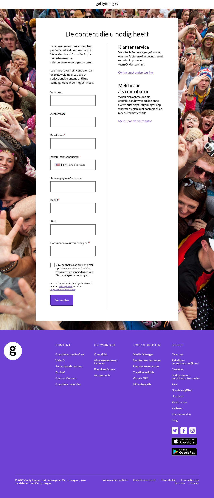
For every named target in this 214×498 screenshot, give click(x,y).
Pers (174, 384)
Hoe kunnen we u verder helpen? (69, 242)
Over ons (177, 354)
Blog (175, 420)
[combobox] (61, 165)
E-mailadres (57, 135)
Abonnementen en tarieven (105, 361)
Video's (60, 360)
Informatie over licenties (187, 481)
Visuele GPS (140, 378)
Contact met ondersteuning (135, 72)
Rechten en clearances (147, 360)
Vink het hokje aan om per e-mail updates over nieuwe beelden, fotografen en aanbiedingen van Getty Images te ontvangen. (74, 270)
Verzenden (62, 300)
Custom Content (66, 378)
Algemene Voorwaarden (62, 289)
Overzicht (100, 354)
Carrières (178, 369)
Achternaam (57, 113)
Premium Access (104, 369)
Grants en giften (182, 390)
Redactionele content (69, 366)
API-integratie (142, 384)
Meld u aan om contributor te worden (186, 376)
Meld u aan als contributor (135, 121)
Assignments (102, 375)
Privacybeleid (65, 286)
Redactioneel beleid (144, 480)
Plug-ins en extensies (146, 366)
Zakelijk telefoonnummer (64, 156)
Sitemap (194, 483)
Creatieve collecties (68, 384)
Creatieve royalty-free (69, 354)
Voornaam (56, 92)
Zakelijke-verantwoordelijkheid (185, 361)
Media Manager (143, 354)
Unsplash (177, 396)
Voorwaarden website (115, 480)
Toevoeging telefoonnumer (66, 178)
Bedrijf (54, 199)
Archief (60, 372)
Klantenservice (181, 414)
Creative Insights (143, 372)
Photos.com (179, 402)
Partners (177, 408)
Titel (53, 221)
